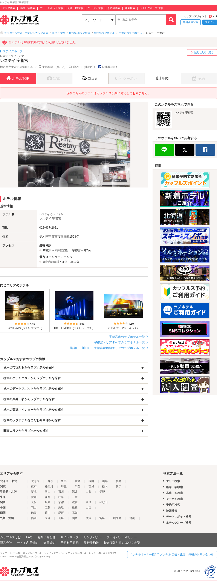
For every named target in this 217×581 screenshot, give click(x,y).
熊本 (75, 518)
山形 (105, 481)
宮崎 (102, 518)
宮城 (77, 481)
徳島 (34, 512)
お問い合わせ (46, 537)
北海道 (35, 481)
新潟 (34, 491)
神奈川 (49, 486)
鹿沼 (64, 261)
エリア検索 (8, 8)
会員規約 (49, 542)
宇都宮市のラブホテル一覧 (127, 336)
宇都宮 (76, 250)
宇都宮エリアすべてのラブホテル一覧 (119, 342)
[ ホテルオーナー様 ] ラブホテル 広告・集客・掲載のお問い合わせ (172, 554)
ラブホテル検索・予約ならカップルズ (26, 32)
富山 (47, 491)
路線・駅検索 (27, 8)
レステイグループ (11, 51)
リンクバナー (93, 537)
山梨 (88, 491)
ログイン (210, 22)
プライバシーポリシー (122, 537)
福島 (118, 481)
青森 (50, 481)
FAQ (29, 537)
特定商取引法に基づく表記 (122, 542)
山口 (88, 507)
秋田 (91, 481)
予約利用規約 (70, 542)
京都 (61, 502)
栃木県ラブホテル (104, 32)
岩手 (64, 481)
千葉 (77, 486)
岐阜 (61, 497)
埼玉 (64, 486)
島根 (75, 507)
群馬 (118, 486)
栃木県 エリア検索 (79, 32)
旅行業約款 (91, 542)
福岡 (34, 518)
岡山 (34, 507)
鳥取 (61, 507)
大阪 (34, 502)
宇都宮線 (62, 250)
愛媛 (61, 512)
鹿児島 (117, 518)
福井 (75, 491)
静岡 (47, 497)
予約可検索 (113, 8)
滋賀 (75, 502)
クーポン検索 (95, 8)
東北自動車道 (51, 261)
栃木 (105, 486)
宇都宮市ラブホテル (130, 32)
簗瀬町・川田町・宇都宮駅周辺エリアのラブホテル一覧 (107, 348)
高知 (75, 512)
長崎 (61, 518)
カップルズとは (10, 537)
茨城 (91, 486)
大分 (47, 518)
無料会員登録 (190, 22)
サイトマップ (70, 537)
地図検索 (130, 8)
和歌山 (103, 502)
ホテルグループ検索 (151, 8)
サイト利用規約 (27, 542)
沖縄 (132, 518)
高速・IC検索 (75, 8)
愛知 (34, 497)
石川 (61, 491)
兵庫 (47, 502)
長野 (102, 491)
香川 (47, 512)
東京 (34, 486)
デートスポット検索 (51, 8)
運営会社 (6, 542)
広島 (47, 507)
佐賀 (88, 518)
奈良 (88, 502)
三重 (75, 497)
